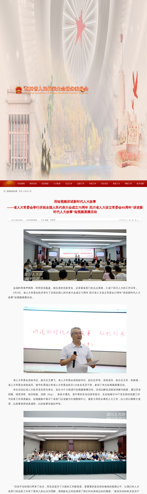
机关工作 (28, 191)
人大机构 (56, 184)
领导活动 (33, 184)
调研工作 (128, 184)
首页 (9, 184)
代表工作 (92, 184)
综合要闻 (21, 184)
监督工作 (80, 184)
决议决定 (104, 184)
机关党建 (140, 184)
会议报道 (45, 184)
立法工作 (68, 184)
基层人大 (116, 184)
